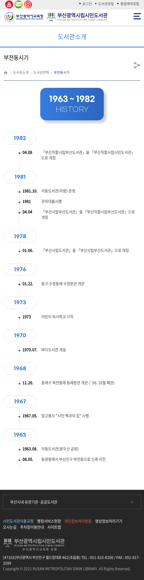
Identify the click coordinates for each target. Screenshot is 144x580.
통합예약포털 (129, 3)
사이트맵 (54, 527)
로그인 (87, 3)
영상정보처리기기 (108, 521)
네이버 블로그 (18, 5)
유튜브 (8, 5)
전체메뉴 (137, 15)
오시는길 (9, 527)
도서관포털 (106, 3)
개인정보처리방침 (77, 521)
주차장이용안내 (32, 527)
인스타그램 (27, 5)
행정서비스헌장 (49, 521)
